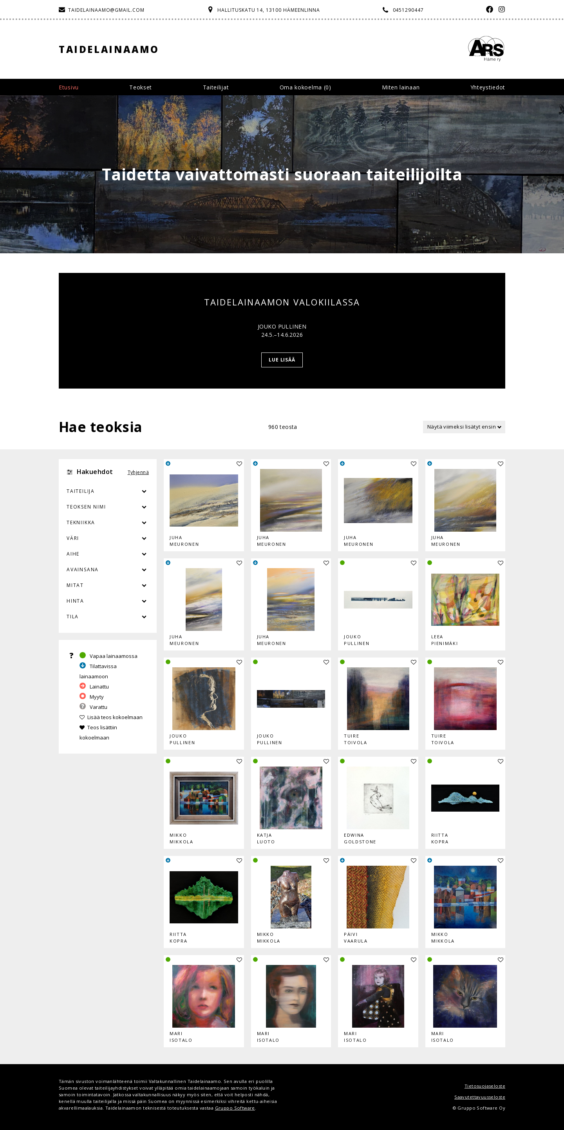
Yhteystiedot (487, 87)
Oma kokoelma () (305, 87)
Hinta (75, 601)
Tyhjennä (138, 472)
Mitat (75, 585)
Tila (73, 616)
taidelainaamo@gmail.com (106, 10)
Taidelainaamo (109, 49)
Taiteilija (81, 491)
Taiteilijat (216, 87)
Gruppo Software (235, 1108)
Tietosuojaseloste (485, 1086)
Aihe (73, 553)
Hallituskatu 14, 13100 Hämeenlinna (268, 10)
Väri (108, 538)
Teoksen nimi (86, 506)
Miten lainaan (400, 87)
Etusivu (69, 87)
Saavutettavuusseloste (479, 1097)
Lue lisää (282, 359)
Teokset (140, 87)
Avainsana (83, 569)
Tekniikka (81, 522)
